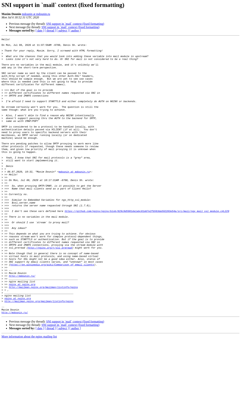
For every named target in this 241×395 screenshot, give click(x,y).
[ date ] (40, 30)
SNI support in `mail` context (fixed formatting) (75, 23)
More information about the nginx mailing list (29, 391)
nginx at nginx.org (22, 333)
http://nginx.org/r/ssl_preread (50, 290)
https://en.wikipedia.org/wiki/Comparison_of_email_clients (52, 310)
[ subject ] (63, 30)
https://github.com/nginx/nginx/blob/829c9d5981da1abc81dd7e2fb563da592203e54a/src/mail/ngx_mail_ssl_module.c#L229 (147, 246)
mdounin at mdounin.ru (36, 14)
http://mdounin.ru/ (22, 323)
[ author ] (75, 30)
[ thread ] (50, 30)
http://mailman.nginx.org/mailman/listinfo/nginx (43, 337)
